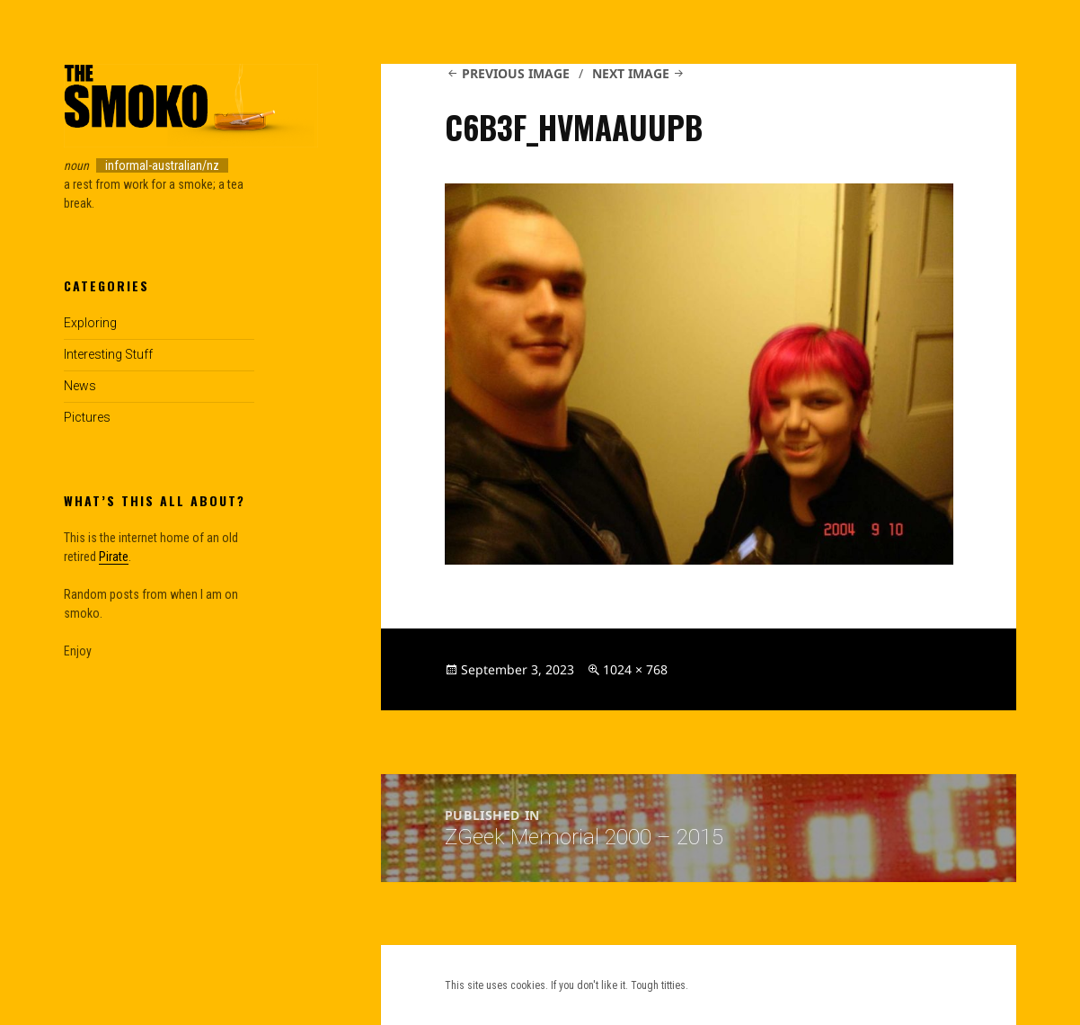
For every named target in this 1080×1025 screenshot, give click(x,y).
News (80, 386)
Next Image (630, 73)
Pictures (87, 417)
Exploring (90, 323)
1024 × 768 (635, 669)
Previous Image (516, 73)
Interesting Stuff (108, 354)
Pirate (113, 556)
